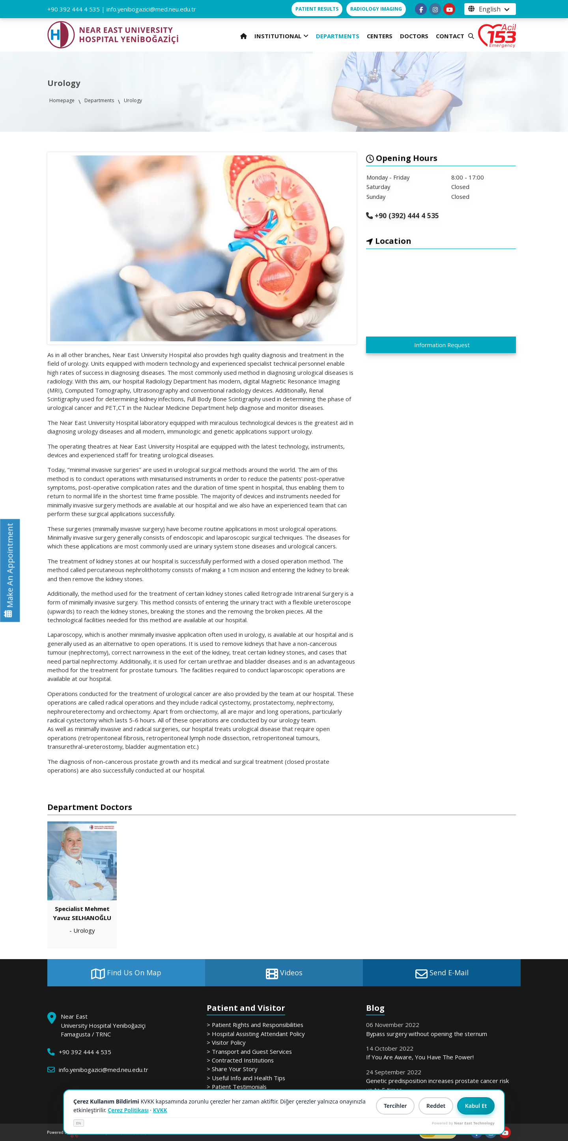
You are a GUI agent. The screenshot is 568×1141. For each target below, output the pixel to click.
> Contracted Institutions (240, 1060)
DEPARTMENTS (337, 36)
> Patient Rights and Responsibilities (255, 1025)
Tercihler (394, 1106)
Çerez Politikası (128, 1110)
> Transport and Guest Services (249, 1051)
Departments (99, 100)
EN (78, 1123)
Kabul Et (476, 1106)
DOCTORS (414, 36)
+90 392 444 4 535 (73, 9)
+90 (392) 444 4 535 (406, 215)
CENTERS (379, 36)
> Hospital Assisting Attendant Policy (256, 1034)
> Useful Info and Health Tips (246, 1078)
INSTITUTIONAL (281, 36)
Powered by (463, 1123)
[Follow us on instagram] (435, 9)
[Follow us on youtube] (449, 9)
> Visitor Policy (226, 1042)
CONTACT (450, 36)
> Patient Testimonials (237, 1086)
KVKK (160, 1110)
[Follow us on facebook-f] (421, 9)
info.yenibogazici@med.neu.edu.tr (151, 9)
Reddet (435, 1106)
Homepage (62, 100)
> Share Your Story (232, 1069)
